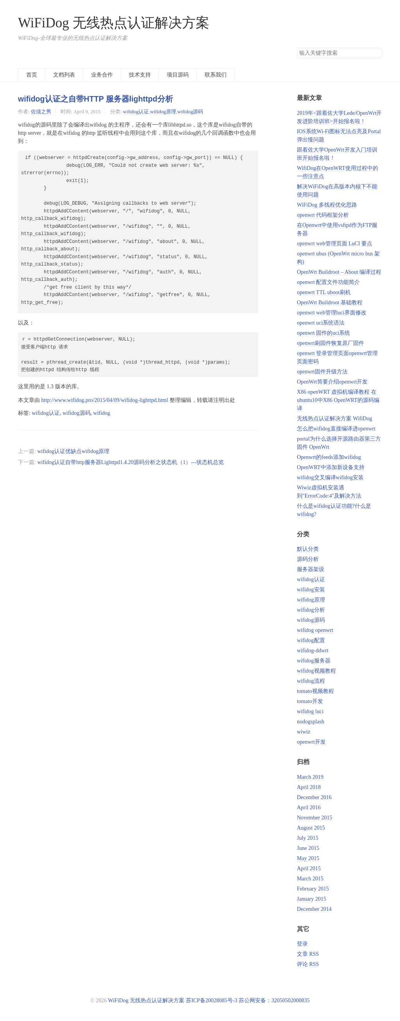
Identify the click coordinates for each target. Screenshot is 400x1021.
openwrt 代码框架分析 (323, 215)
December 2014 (314, 909)
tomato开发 (310, 701)
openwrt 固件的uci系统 (323, 333)
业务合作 (102, 75)
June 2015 (308, 848)
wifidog (102, 413)
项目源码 (178, 75)
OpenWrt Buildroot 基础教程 (329, 302)
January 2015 (311, 899)
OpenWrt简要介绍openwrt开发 (332, 382)
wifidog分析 (311, 610)
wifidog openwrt (315, 630)
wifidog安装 (311, 590)
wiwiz (303, 732)
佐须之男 (41, 111)
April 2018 (309, 787)
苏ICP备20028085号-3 (211, 1000)
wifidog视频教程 (316, 671)
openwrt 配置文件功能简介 (328, 282)
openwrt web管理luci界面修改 (331, 313)
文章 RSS (308, 954)
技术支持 (140, 75)
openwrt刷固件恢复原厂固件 (330, 343)
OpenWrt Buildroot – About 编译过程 (339, 272)
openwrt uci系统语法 (321, 323)
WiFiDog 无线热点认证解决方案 (113, 22)
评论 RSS (308, 964)
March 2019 (310, 777)
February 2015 (313, 889)
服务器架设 (310, 569)
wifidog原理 (163, 111)
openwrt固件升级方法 (322, 372)
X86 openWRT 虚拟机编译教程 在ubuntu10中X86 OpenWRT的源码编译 (338, 400)
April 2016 (309, 807)
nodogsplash (310, 722)
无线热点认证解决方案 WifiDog (334, 418)
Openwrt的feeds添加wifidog (329, 457)
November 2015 (314, 818)
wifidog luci (310, 711)
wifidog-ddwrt (313, 650)
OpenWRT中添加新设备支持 (330, 467)
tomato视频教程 (315, 691)
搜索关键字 (296, 47)
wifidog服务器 (313, 661)
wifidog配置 (311, 640)
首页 (31, 75)
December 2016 (314, 797)
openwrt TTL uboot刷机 (324, 292)
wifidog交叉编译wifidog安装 (330, 477)
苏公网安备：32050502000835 (274, 1000)
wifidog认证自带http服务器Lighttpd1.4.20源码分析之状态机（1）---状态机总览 (130, 462)
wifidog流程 (311, 681)
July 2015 (307, 838)
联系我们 (216, 75)
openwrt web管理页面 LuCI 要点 (334, 243)
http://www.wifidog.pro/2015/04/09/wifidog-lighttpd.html (104, 400)
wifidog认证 (136, 111)
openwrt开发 (311, 742)
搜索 (375, 53)
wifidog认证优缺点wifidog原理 (73, 451)
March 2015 (310, 879)
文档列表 (64, 75)
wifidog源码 (190, 111)
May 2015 (308, 858)
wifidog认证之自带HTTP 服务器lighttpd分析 (95, 99)
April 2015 (309, 868)
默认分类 (308, 549)
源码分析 (308, 559)
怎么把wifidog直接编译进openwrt (336, 429)
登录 (302, 944)
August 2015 (311, 828)
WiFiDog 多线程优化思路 (327, 205)
